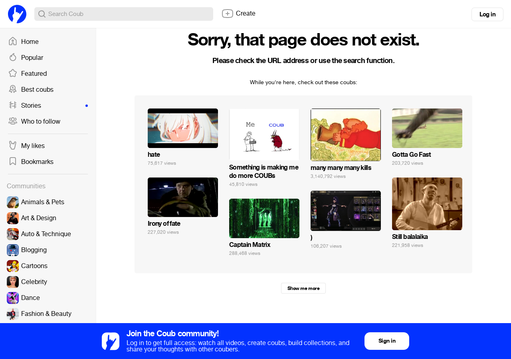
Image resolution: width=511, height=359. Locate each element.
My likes (26, 146)
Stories (48, 105)
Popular (25, 57)
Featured (27, 73)
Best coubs (30, 89)
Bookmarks (30, 162)
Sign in (386, 341)
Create (238, 13)
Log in (487, 14)
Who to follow (34, 121)
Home (23, 41)
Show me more (303, 288)
